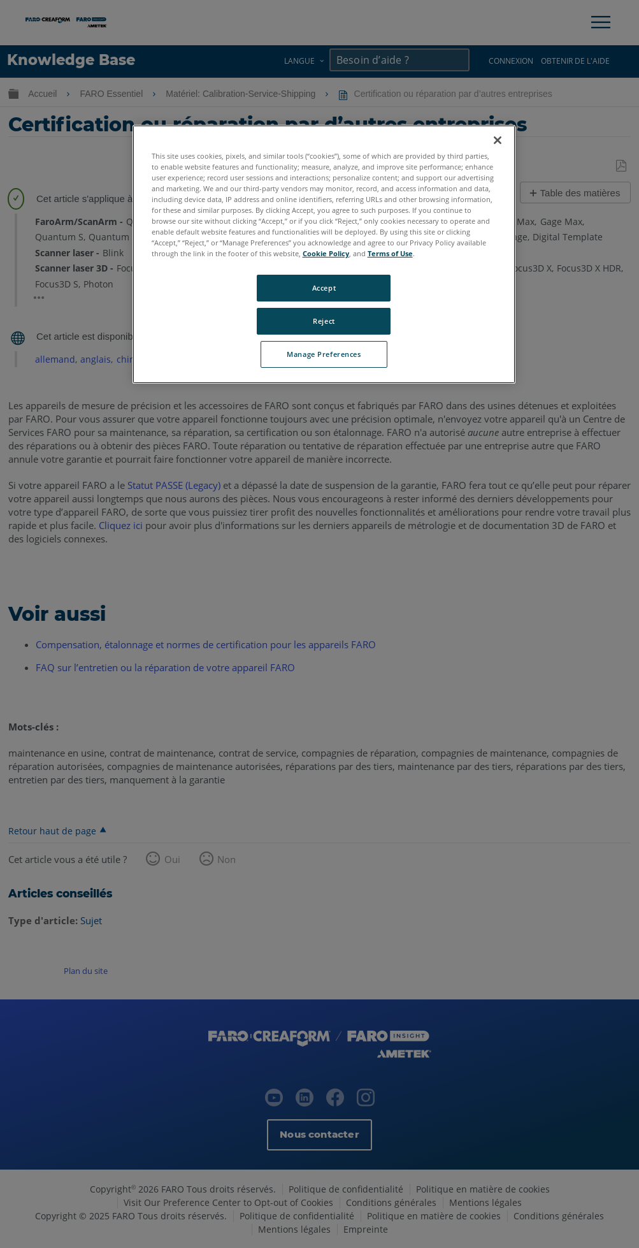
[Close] (498, 140)
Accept (324, 288)
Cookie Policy (326, 253)
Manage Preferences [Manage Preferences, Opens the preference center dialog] (324, 354)
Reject (323, 321)
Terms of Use (390, 253)
